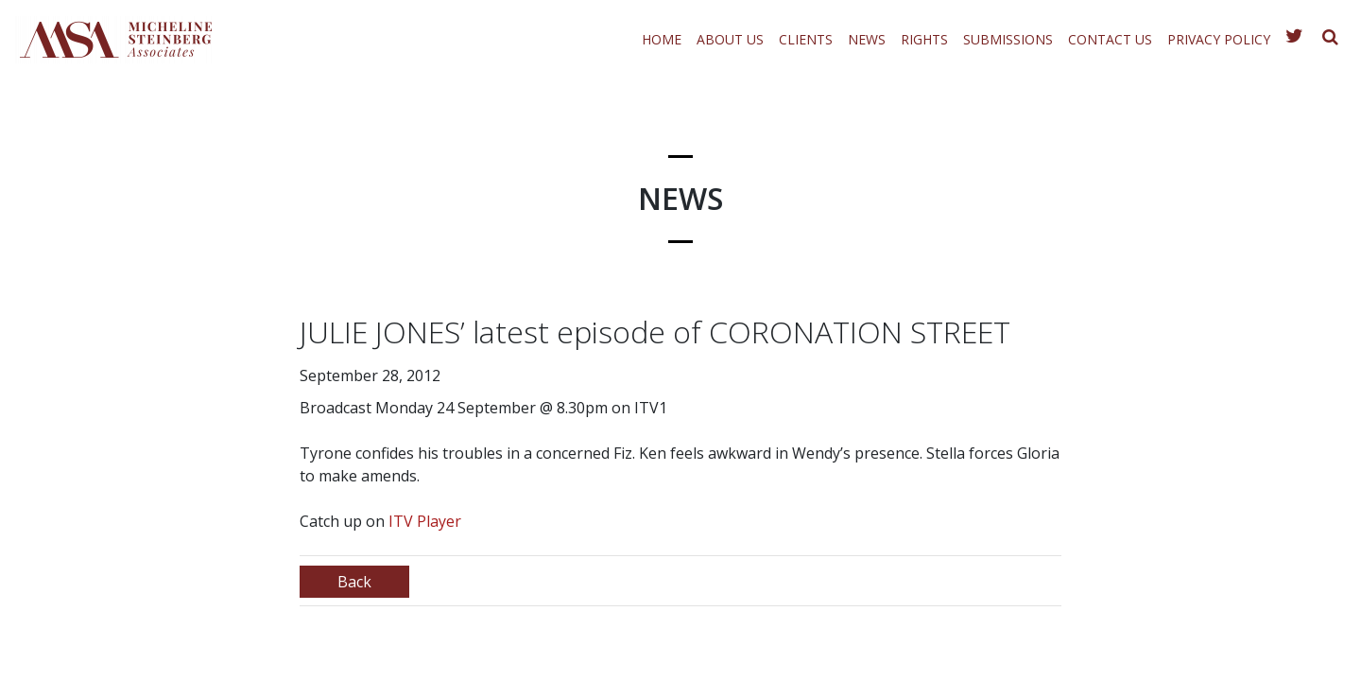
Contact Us (1110, 39)
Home (661, 39)
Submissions (1008, 39)
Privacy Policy (1218, 39)
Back (354, 581)
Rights (924, 39)
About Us (730, 39)
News (867, 39)
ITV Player (424, 521)
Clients (806, 39)
